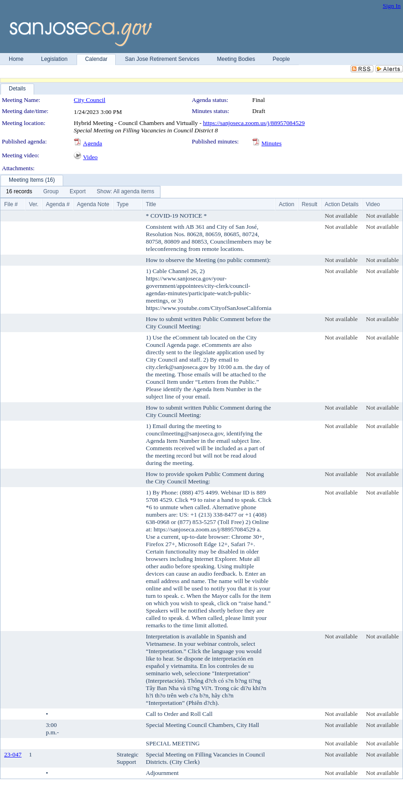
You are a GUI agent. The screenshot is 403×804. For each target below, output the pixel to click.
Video (90, 157)
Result (309, 204)
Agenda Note (93, 204)
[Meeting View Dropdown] (125, 191)
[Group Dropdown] (51, 191)
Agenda (92, 143)
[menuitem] (19, 191)
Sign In (392, 5)
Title (151, 204)
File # (11, 204)
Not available (341, 215)
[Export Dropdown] (77, 191)
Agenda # (57, 204)
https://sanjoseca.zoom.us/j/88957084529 (254, 122)
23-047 (13, 754)
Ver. (34, 204)
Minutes (271, 143)
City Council (90, 99)
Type (123, 204)
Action (286, 204)
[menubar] (80, 192)
